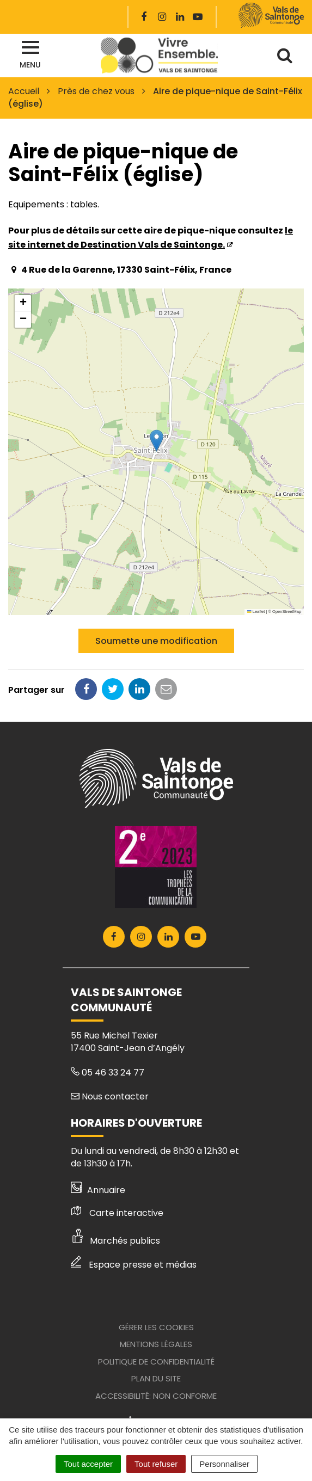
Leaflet (256, 611)
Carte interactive (117, 1213)
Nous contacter (110, 1096)
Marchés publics (115, 1240)
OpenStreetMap (286, 611)
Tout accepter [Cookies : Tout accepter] (88, 1463)
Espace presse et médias (134, 1264)
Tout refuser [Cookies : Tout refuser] (156, 1463)
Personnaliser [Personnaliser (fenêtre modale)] (224, 1463)
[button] (156, 440)
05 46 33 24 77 (107, 1072)
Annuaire (98, 1190)
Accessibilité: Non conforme (156, 1396)
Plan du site (156, 1378)
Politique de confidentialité (156, 1361)
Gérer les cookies (156, 1327)
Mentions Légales (156, 1344)
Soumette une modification (156, 641)
